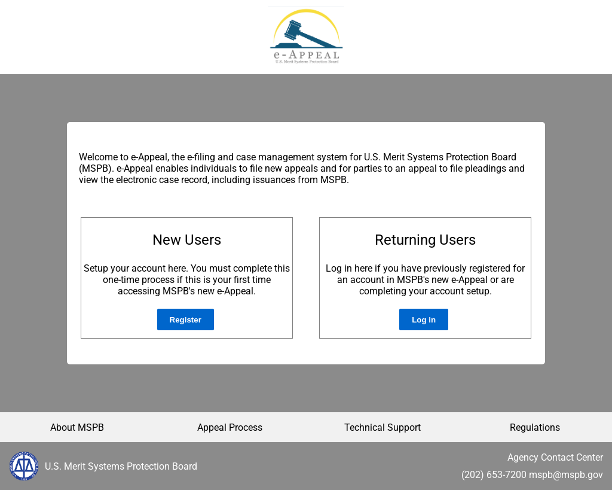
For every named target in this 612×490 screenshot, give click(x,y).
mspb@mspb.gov (566, 474)
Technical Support (382, 427)
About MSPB (77, 427)
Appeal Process (229, 427)
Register (185, 319)
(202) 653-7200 (494, 474)
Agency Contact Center (555, 457)
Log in (424, 319)
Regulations (535, 427)
